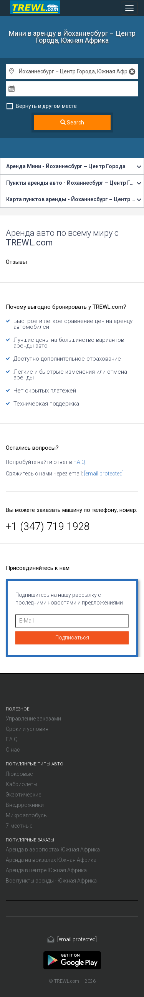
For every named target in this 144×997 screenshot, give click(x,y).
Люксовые (19, 774)
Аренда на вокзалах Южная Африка (51, 860)
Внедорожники (25, 805)
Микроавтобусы (27, 815)
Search (72, 122)
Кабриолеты (21, 784)
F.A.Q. (79, 462)
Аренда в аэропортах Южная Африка (53, 849)
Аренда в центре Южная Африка (46, 870)
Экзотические (23, 795)
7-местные (19, 826)
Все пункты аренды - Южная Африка (51, 881)
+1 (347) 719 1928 (48, 526)
